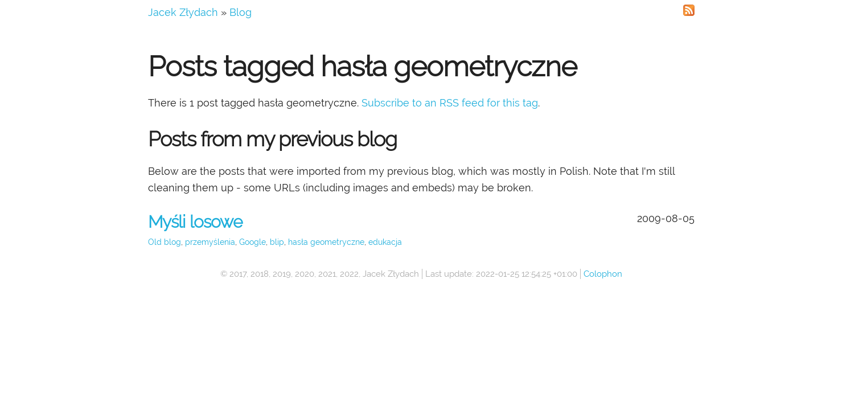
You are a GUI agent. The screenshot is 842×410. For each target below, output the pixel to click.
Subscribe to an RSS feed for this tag (450, 103)
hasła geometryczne (326, 242)
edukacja (385, 242)
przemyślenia (210, 242)
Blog (240, 12)
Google (252, 242)
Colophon (603, 274)
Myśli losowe (195, 222)
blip (277, 242)
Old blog (164, 242)
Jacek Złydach (183, 12)
